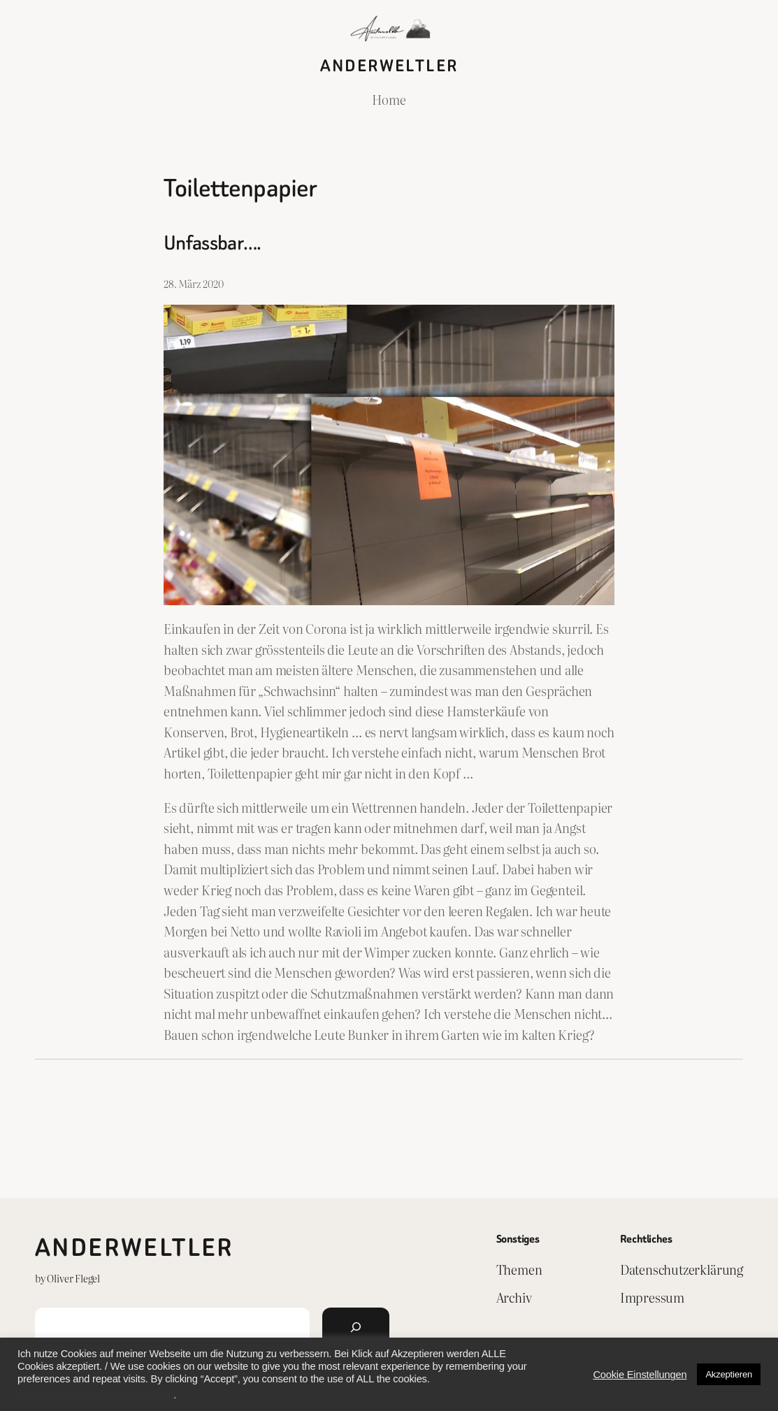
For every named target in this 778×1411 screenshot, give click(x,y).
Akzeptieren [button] (728, 1374)
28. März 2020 (194, 283)
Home (388, 99)
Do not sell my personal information (95, 1395)
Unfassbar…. (212, 242)
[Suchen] (355, 1327)
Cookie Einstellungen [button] (639, 1374)
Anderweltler (389, 66)
